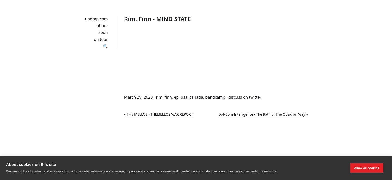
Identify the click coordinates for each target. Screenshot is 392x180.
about (102, 25)
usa (184, 97)
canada (196, 97)
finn (168, 97)
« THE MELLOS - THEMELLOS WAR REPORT (158, 114)
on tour (101, 39)
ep (176, 97)
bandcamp (215, 97)
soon (103, 32)
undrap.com (96, 19)
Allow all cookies (366, 168)
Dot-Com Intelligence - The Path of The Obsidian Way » (263, 114)
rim (159, 97)
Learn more (268, 171)
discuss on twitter (245, 97)
